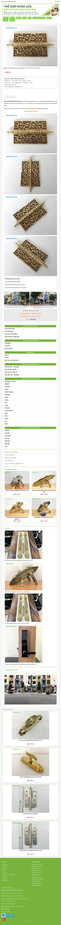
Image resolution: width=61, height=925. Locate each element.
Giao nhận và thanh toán (38, 879)
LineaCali (7, 408)
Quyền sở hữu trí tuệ (37, 870)
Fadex (6, 389)
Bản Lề (6, 355)
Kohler (6, 405)
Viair (6, 421)
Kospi (6, 397)
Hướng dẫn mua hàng (37, 877)
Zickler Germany (9, 392)
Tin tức (24, 18)
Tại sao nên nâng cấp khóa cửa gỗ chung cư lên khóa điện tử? (20, 664)
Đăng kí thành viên (36, 883)
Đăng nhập (57, 1)
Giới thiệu (12, 18)
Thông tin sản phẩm (10, 97)
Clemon (7, 357)
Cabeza (7, 400)
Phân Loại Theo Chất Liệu (30, 340)
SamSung (7, 394)
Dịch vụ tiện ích (35, 868)
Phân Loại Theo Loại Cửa (30, 326)
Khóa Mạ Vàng (8, 348)
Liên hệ (29, 18)
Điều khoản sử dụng (37, 864)
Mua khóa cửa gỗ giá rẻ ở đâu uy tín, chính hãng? (17, 592)
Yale (6, 402)
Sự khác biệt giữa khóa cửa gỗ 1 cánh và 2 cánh (17, 623)
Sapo (29, 921)
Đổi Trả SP (5, 20)
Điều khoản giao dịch (37, 866)
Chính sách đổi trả (36, 881)
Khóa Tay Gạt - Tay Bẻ (10, 369)
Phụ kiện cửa (30, 352)
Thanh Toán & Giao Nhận (39, 18)
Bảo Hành (49, 18)
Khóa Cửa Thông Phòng (11, 334)
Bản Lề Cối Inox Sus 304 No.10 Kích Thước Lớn (30, 850)
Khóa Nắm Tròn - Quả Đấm (12, 374)
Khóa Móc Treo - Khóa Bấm (12, 366)
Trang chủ (5, 18)
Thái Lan (7, 438)
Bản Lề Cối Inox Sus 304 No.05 (30, 813)
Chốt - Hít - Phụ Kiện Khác (11, 360)
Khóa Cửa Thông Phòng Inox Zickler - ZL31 (17, 490)
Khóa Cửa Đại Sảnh (10, 328)
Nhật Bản (7, 443)
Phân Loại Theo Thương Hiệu (30, 378)
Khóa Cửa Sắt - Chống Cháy (12, 336)
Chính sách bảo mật (37, 872)
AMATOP (7, 384)
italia (6, 446)
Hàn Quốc (7, 433)
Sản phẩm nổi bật (11, 469)
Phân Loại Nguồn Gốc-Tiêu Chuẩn (30, 428)
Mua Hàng (12, 20)
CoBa (6, 413)
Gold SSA (7, 386)
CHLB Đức (7, 441)
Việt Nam (7, 430)
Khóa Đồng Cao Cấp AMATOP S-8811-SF (44, 517)
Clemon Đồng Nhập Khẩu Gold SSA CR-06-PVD (30, 777)
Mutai (6, 423)
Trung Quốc (8, 435)
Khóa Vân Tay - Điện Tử (11, 372)
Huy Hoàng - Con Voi (10, 381)
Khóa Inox (7, 345)
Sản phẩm (18, 18)
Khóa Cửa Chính (9, 331)
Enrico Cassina (9, 410)
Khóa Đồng (8, 343)
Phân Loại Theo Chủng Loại (30, 364)
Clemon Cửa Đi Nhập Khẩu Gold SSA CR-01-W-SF (30, 740)
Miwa (6, 416)
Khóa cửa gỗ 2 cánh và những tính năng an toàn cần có (19, 560)
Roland (6, 418)
